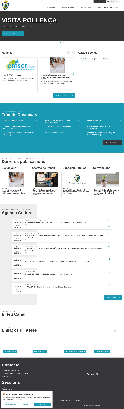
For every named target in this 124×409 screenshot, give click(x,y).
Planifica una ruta (11, 33)
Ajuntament (5, 388)
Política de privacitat (65, 400)
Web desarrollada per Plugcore (92, 405)
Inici (3, 386)
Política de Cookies (17, 399)
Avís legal (78, 400)
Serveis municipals (7, 389)
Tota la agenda (111, 298)
